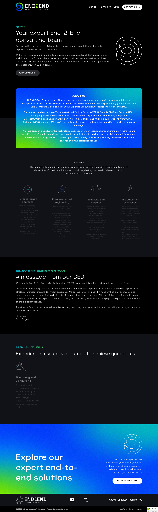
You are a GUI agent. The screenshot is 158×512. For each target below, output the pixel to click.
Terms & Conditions (135, 509)
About (92, 7)
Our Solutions (26, 73)
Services (106, 7)
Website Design (52, 509)
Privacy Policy (122, 509)
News (117, 7)
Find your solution (126, 480)
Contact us (130, 7)
